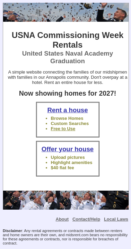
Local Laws (116, 219)
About (62, 219)
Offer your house (68, 149)
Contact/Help (86, 219)
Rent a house (67, 110)
